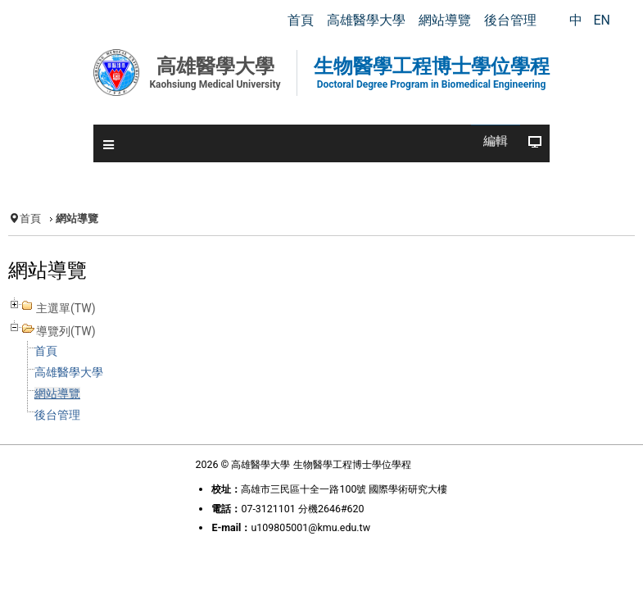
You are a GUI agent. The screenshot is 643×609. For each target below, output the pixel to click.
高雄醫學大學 (68, 372)
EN (601, 20)
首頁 (30, 218)
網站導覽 (57, 393)
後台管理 (57, 414)
